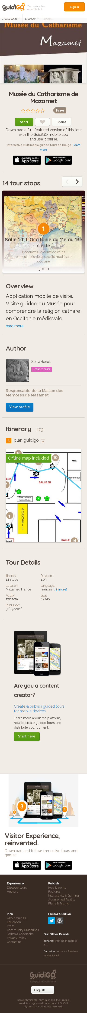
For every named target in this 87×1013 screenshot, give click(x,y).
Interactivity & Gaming (63, 895)
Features (54, 891)
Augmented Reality (61, 899)
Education (14, 922)
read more (14, 326)
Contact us (14, 942)
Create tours (11, 18)
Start (24, 122)
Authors (12, 891)
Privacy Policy (16, 938)
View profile (19, 407)
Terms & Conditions (20, 934)
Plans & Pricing (58, 903)
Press (10, 926)
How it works (57, 887)
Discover (32, 18)
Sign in (74, 7)
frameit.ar (50, 951)
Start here (26, 736)
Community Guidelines (23, 930)
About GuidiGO (17, 918)
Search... (49, 18)
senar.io (48, 940)
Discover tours (17, 887)
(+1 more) (60, 589)
